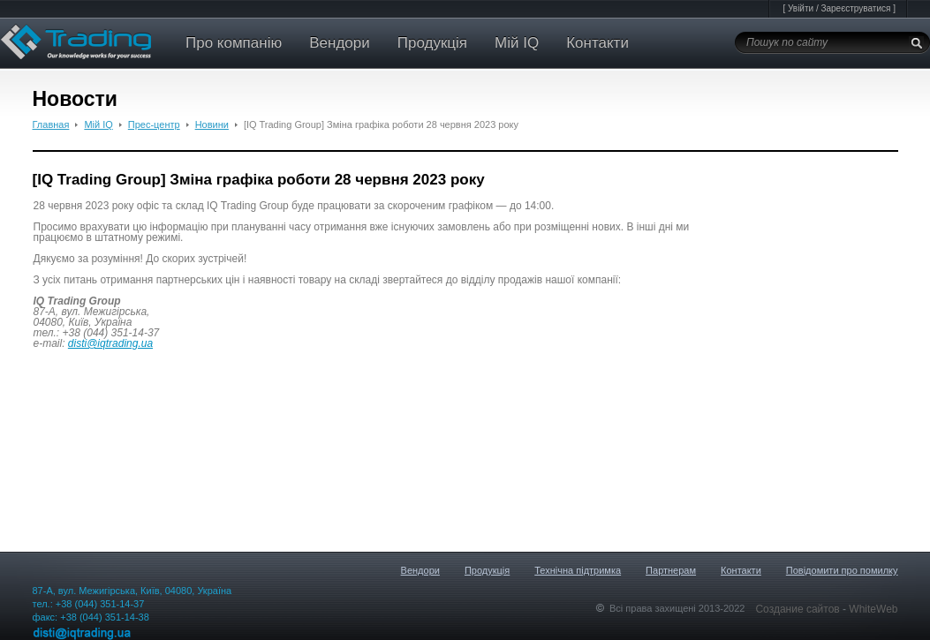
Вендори (339, 42)
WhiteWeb (873, 609)
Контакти (597, 42)
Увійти (800, 8)
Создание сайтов (799, 609)
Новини (212, 124)
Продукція (432, 42)
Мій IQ (517, 42)
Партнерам (671, 570)
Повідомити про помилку (842, 570)
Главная (51, 124)
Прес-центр (154, 124)
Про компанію (233, 42)
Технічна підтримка (577, 570)
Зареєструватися (855, 8)
